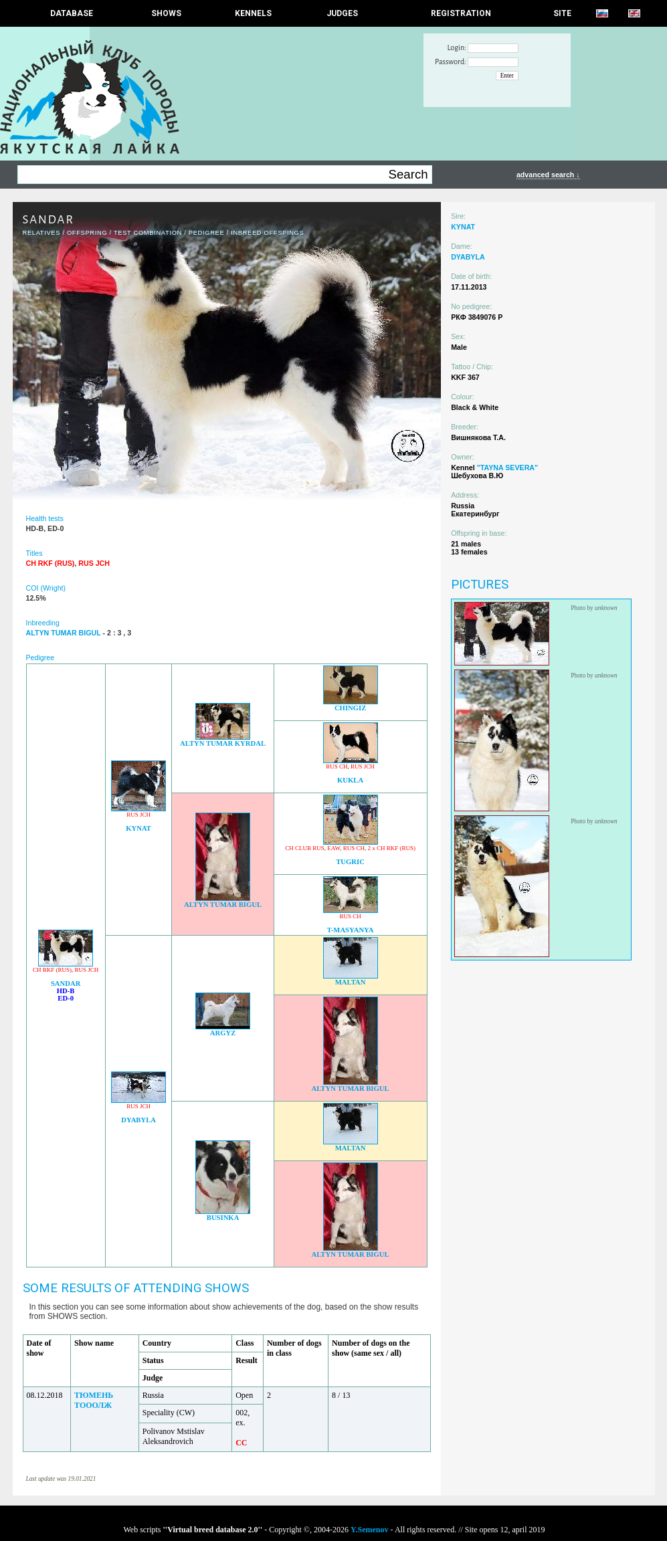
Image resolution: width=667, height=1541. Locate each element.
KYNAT (138, 828)
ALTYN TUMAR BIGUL (223, 904)
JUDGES (342, 13)
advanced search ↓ (548, 175)
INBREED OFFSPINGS (267, 232)
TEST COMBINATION (148, 232)
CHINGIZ (350, 708)
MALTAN (350, 982)
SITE (562, 13)
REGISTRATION (461, 13)
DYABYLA (138, 1120)
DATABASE (71, 13)
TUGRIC (350, 861)
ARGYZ (222, 1033)
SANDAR (65, 983)
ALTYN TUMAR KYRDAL (223, 743)
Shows (166, 13)
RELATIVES (42, 232)
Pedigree (207, 232)
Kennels (253, 13)
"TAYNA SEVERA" (507, 468)
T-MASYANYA (350, 930)
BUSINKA (223, 1217)
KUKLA (350, 780)
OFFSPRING (87, 232)
